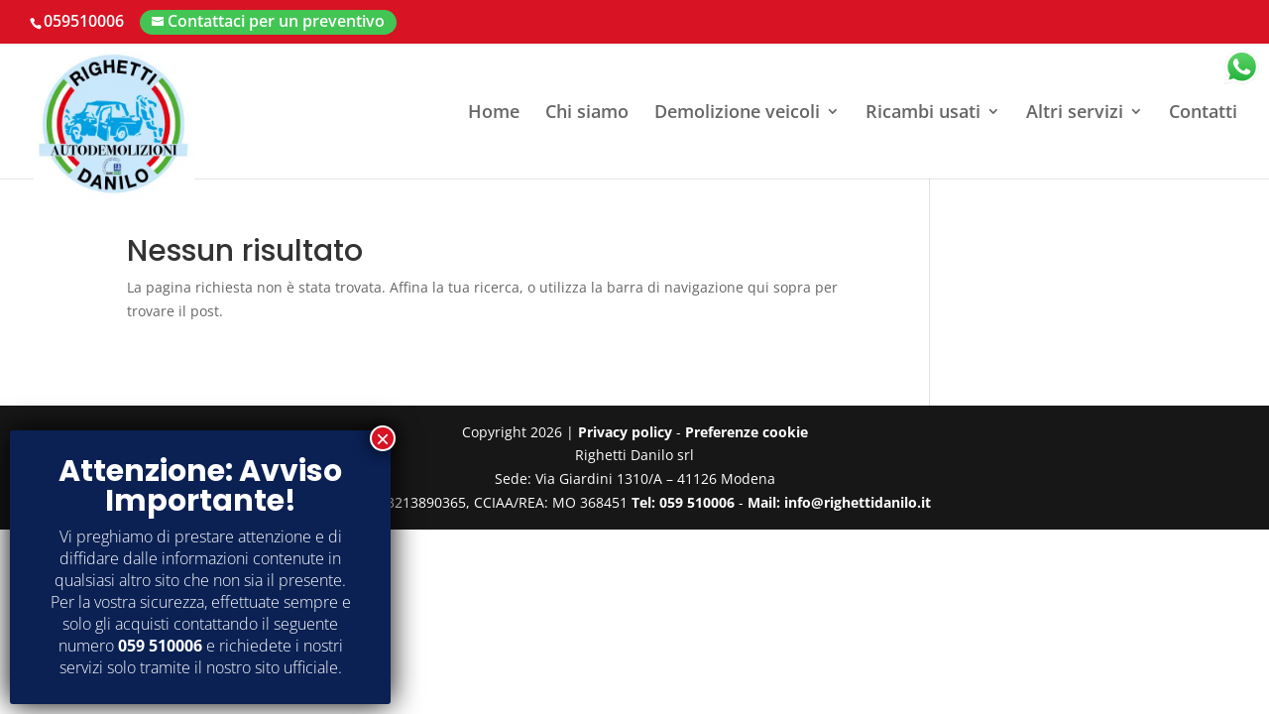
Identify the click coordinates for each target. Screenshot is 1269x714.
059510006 (84, 21)
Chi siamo (587, 113)
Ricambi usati (923, 113)
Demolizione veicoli (737, 113)
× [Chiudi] (383, 438)
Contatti (1203, 113)
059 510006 (160, 645)
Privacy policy (625, 431)
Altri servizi (1074, 113)
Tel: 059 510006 (683, 502)
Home (493, 113)
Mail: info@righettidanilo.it (839, 502)
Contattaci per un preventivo (276, 21)
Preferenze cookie (746, 431)
